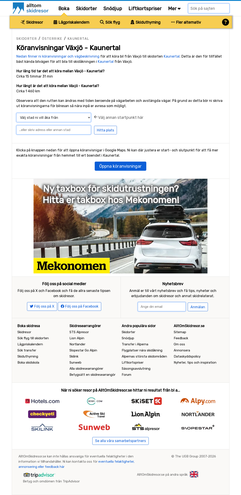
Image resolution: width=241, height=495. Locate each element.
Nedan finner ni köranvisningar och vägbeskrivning (57, 56)
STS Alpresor (79, 332)
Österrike (52, 39)
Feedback (181, 338)
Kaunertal (78, 39)
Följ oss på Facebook (79, 306)
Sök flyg (110, 22)
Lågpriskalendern (71, 22)
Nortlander (77, 344)
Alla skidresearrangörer (86, 369)
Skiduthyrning (145, 22)
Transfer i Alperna (135, 344)
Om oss (179, 344)
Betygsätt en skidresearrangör (92, 375)
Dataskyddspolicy (187, 356)
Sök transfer (26, 350)
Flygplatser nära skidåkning (142, 350)
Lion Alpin (76, 338)
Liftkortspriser (145, 9)
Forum (126, 375)
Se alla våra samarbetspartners (120, 441)
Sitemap (180, 332)
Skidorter (86, 9)
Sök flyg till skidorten (33, 338)
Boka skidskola (28, 362)
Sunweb (75, 362)
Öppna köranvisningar (120, 166)
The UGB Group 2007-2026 (195, 456)
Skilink (73, 356)
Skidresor (32, 22)
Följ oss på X (42, 306)
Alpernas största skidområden (144, 356)
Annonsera (182, 350)
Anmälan (197, 307)
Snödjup (112, 9)
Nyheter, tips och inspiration (195, 362)
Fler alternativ (186, 22)
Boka (63, 9)
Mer (174, 9)
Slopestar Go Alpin (83, 350)
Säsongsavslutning (136, 369)
